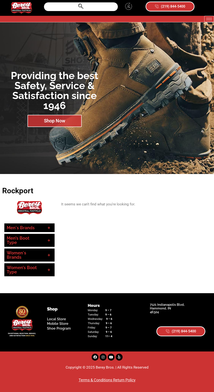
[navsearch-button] (81, 6)
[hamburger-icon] (209, 19)
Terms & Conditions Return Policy (107, 380)
